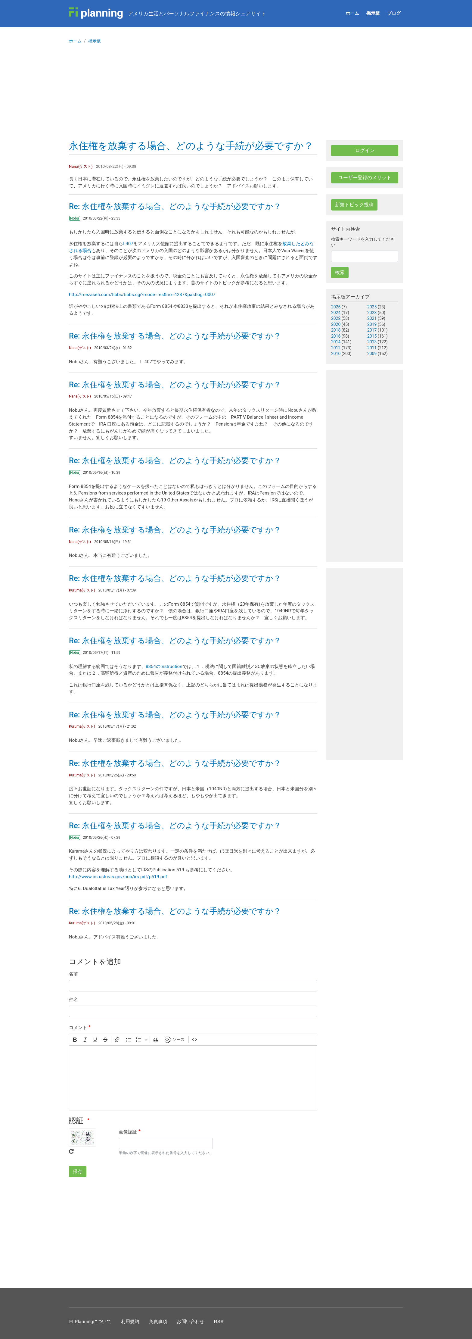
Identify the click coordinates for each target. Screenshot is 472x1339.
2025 (372, 306)
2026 (335, 306)
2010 (335, 353)
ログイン (364, 150)
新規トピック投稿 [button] (354, 205)
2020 (335, 324)
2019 (372, 324)
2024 (335, 312)
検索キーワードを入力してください (362, 242)
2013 (372, 341)
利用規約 (130, 1321)
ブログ (394, 13)
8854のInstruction (164, 666)
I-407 (128, 243)
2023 (372, 312)
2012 (335, 347)
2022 (335, 318)
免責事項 (158, 1321)
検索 (340, 272)
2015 (372, 336)
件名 (73, 999)
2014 (335, 341)
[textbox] (193, 1077)
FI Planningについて (90, 1321)
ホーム (352, 13)
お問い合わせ (190, 1321)
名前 (73, 974)
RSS (219, 1321)
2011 (372, 347)
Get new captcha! (71, 1151)
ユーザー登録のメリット (364, 177)
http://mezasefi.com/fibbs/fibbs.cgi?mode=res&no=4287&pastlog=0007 (142, 294)
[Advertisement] (236, 95)
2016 (335, 336)
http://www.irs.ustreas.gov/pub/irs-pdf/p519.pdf (118, 876)
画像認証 (128, 1132)
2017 (372, 330)
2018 (335, 330)
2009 (372, 353)
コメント (78, 1027)
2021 (372, 318)
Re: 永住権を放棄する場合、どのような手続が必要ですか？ (175, 206)
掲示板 (373, 13)
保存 (77, 1171)
